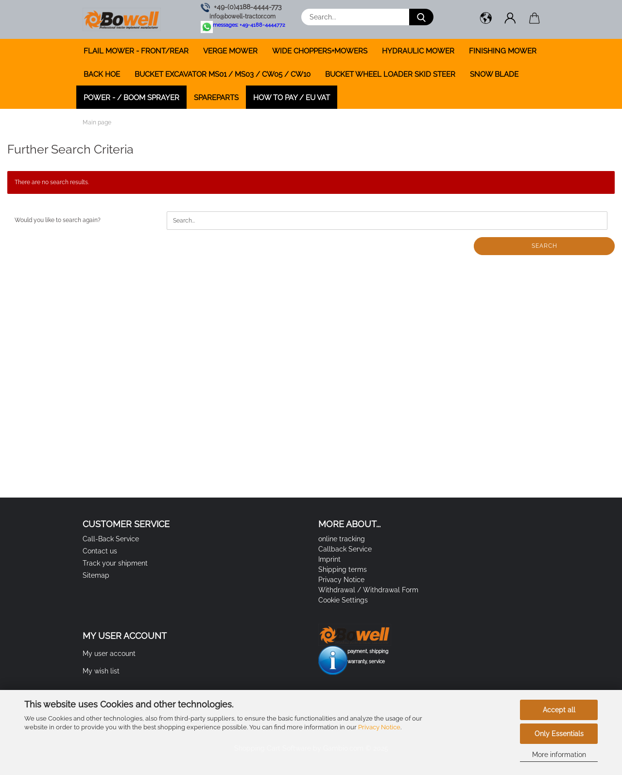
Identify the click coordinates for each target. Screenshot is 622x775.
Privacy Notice (379, 727)
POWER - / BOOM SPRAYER (131, 97)
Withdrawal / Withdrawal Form (368, 590)
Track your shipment (115, 563)
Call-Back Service (111, 539)
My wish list (101, 671)
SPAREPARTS (216, 97)
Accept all (559, 710)
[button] (486, 19)
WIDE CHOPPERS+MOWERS (319, 51)
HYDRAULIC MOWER (418, 51)
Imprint (329, 559)
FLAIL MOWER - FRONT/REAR (136, 51)
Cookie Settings (343, 600)
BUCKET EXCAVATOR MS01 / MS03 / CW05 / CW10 (223, 74)
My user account (109, 653)
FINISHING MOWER (502, 51)
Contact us (100, 551)
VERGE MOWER (230, 51)
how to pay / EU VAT (291, 97)
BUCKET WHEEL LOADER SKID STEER (390, 74)
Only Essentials (559, 734)
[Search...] (421, 17)
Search (544, 245)
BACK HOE (102, 74)
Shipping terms (342, 569)
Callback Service (345, 549)
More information (559, 754)
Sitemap (96, 575)
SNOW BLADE (494, 74)
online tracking (341, 539)
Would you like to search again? (58, 220)
